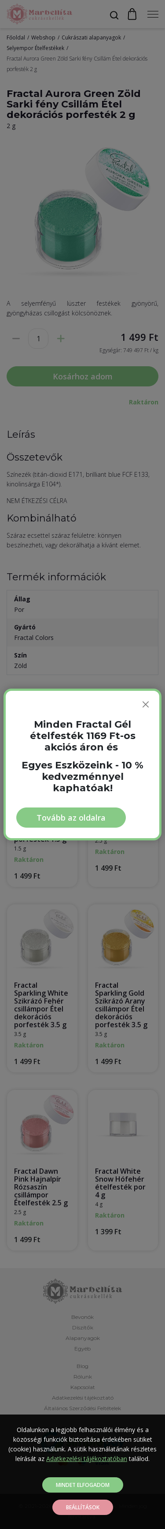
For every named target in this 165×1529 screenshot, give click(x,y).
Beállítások (82, 1507)
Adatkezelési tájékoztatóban (86, 1458)
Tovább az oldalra (71, 817)
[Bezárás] (145, 704)
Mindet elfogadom (83, 1485)
